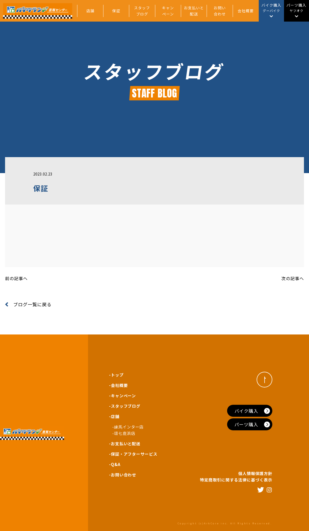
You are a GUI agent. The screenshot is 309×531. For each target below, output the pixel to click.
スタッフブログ (142, 10)
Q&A (115, 464)
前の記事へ (16, 278)
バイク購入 (246, 410)
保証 (116, 10)
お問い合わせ (220, 10)
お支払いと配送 (194, 10)
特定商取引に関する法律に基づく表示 (236, 480)
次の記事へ (292, 278)
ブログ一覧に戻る (28, 304)
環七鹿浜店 (124, 433)
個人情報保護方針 (255, 473)
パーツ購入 (246, 424)
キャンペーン (168, 10)
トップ (117, 375)
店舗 (90, 10)
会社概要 (246, 10)
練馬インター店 (129, 427)
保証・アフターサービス (134, 454)
